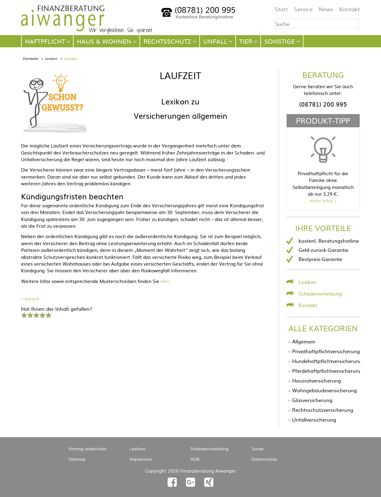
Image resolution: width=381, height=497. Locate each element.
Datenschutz (264, 459)
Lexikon (51, 58)
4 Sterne (42, 314)
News (326, 9)
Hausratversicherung (316, 380)
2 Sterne (30, 314)
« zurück (30, 298)
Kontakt (349, 9)
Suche (257, 448)
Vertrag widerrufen (87, 448)
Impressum (140, 459)
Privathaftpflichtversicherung (326, 351)
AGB (195, 459)
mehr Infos (321, 200)
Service (303, 9)
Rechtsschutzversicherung (322, 409)
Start (281, 9)
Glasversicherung (312, 400)
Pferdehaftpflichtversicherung (327, 370)
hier (165, 281)
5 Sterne (48, 314)
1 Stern (23, 314)
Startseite (30, 58)
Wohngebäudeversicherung (324, 390)
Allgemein (303, 341)
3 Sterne (36, 314)
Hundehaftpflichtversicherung (327, 361)
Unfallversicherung (314, 419)
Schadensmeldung (320, 293)
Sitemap (76, 459)
